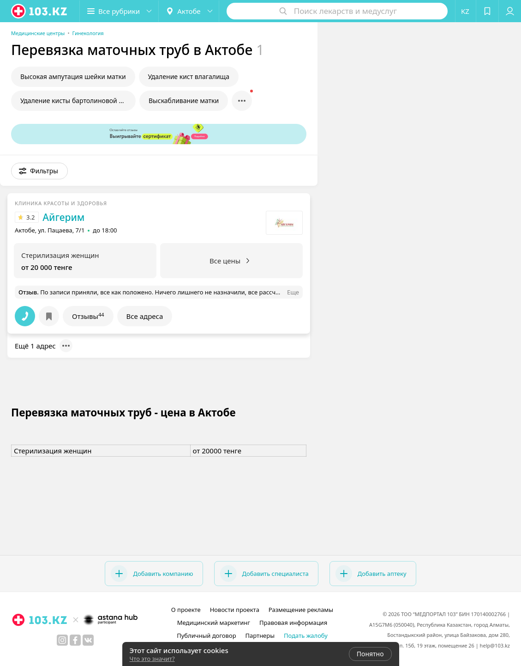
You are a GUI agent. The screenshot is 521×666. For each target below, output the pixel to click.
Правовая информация (293, 622)
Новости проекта (234, 609)
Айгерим (63, 217)
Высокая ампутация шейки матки (73, 76)
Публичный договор (206, 635)
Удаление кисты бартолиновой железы (78, 100)
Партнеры (260, 635)
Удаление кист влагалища (188, 76)
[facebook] (75, 640)
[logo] (39, 11)
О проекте (186, 609)
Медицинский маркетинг (213, 622)
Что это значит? (152, 658)
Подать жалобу (306, 635)
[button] (119, 11)
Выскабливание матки (184, 100)
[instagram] (62, 640)
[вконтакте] (88, 640)
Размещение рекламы (301, 609)
